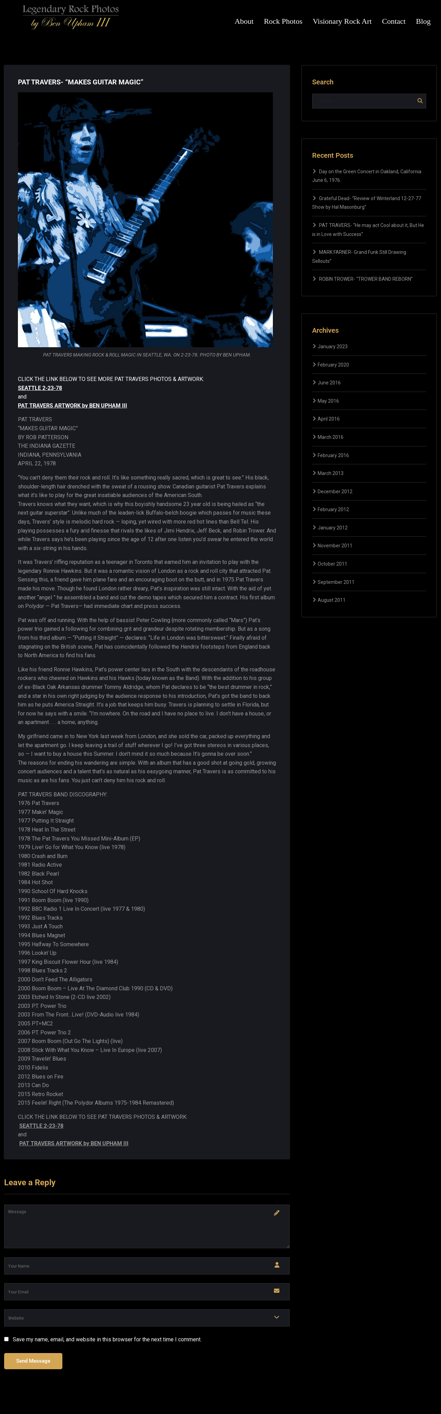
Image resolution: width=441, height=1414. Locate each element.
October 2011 (332, 564)
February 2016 (333, 455)
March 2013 (330, 473)
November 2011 (335, 545)
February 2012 (333, 509)
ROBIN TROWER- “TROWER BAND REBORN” (366, 279)
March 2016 (330, 437)
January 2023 (333, 346)
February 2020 (333, 365)
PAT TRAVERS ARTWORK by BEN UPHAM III (72, 405)
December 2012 (335, 491)
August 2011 (332, 600)
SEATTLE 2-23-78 (40, 388)
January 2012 (333, 527)
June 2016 (329, 382)
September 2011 (336, 582)
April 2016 (329, 419)
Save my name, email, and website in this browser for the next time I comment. (107, 1339)
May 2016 (328, 401)
